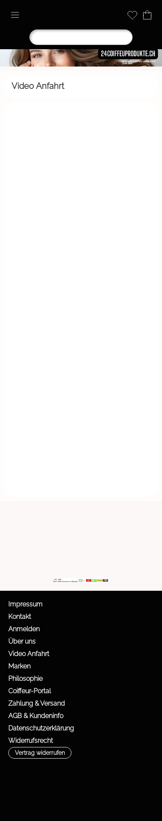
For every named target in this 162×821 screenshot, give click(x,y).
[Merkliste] (132, 15)
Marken (19, 666)
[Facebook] (32, 555)
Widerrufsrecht (30, 741)
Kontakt (19, 617)
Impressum (25, 604)
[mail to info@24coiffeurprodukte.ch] (10, 555)
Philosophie (25, 679)
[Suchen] (81, 37)
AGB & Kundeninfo (35, 716)
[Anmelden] (117, 15)
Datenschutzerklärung (41, 728)
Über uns (22, 641)
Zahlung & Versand (36, 703)
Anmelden (24, 629)
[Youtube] (55, 555)
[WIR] (77, 555)
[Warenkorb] (147, 15)
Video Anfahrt (28, 654)
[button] (14, 15)
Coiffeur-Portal (29, 691)
